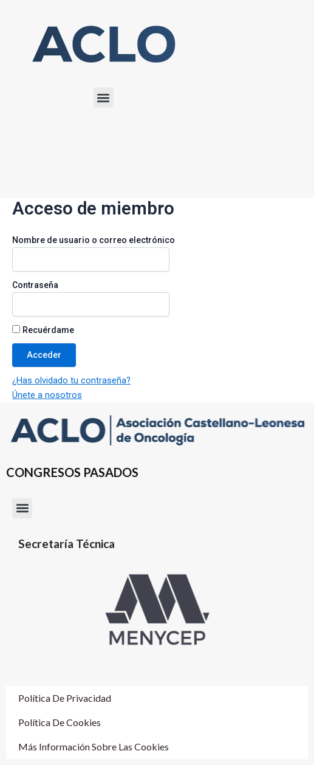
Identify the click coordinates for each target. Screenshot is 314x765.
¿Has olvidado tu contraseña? (71, 380)
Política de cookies (59, 722)
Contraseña (35, 285)
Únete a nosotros (47, 394)
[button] (104, 97)
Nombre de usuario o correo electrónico (93, 240)
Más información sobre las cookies (93, 746)
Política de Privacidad (64, 698)
